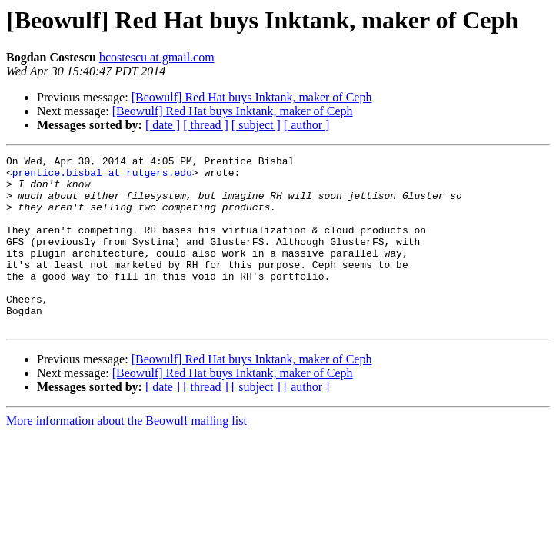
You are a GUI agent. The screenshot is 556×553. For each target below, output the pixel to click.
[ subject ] (256, 124)
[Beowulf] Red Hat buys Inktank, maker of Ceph (252, 97)
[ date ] (162, 124)
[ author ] (307, 124)
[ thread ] (205, 124)
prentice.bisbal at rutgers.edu (102, 177)
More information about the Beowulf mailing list (126, 455)
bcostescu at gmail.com (157, 57)
